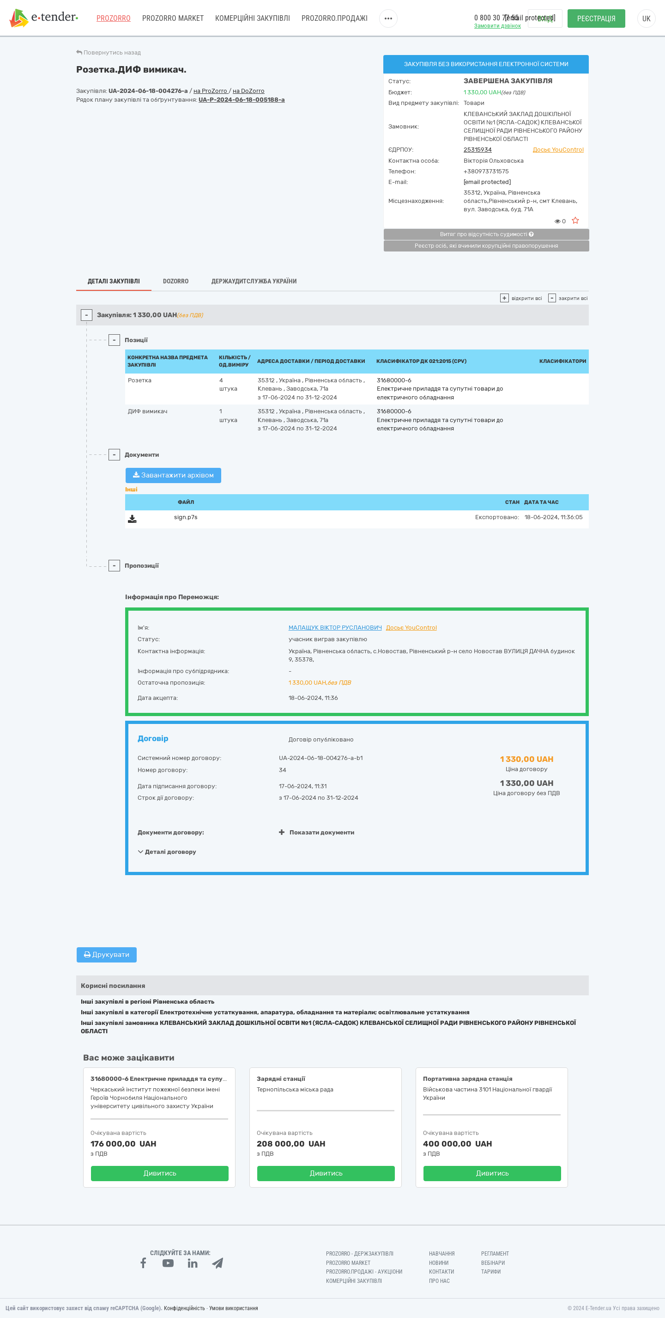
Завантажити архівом (173, 475)
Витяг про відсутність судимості (486, 234)
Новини (438, 1263)
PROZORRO (114, 18)
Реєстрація (596, 18)
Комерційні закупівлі (252, 18)
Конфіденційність (184, 1308)
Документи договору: (171, 832)
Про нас (439, 1281)
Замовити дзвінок (497, 25)
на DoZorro (249, 90)
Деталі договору (167, 851)
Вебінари (493, 1263)
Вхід (545, 18)
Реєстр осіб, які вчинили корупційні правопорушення (486, 246)
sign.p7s (186, 517)
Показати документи (316, 832)
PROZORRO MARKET (173, 18)
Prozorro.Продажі (335, 18)
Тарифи (491, 1272)
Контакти (441, 1272)
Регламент (495, 1254)
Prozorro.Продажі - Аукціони (364, 1272)
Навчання (442, 1254)
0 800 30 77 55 (496, 17)
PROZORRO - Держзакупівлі (359, 1254)
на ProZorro (211, 90)
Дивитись (160, 1173)
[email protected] (487, 181)
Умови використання (233, 1308)
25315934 (478, 149)
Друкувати (106, 954)
